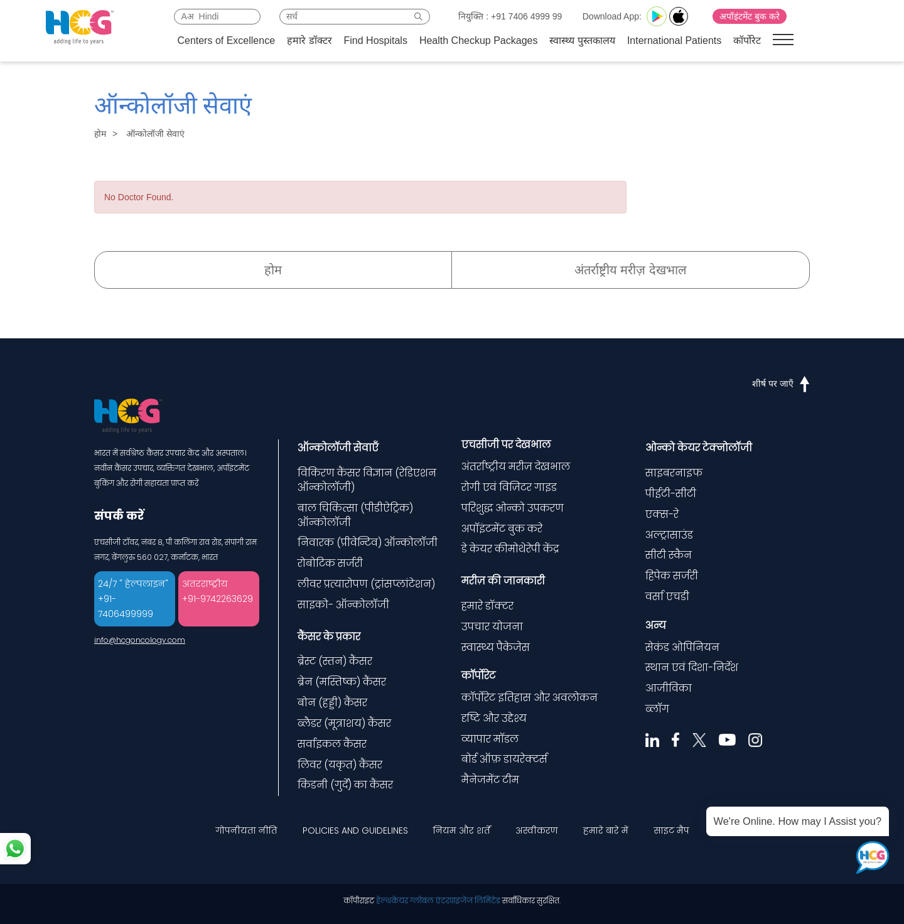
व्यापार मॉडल (490, 739)
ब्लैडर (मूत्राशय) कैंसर (344, 723)
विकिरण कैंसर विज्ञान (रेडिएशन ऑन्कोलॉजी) (367, 480)
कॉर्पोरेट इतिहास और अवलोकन (529, 697)
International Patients (674, 40)
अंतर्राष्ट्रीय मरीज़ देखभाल (630, 270)
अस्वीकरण (536, 830)
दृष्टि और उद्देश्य (494, 718)
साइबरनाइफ (673, 473)
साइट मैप (671, 830)
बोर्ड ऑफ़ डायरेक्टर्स (504, 759)
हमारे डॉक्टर (309, 40)
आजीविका (668, 688)
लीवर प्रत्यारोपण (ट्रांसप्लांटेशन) (366, 584)
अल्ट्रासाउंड (669, 535)
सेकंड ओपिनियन (682, 647)
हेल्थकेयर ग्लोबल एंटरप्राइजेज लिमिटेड (438, 900)
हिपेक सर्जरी (671, 576)
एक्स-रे (662, 514)
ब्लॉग (657, 709)
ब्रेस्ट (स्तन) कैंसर (335, 661)
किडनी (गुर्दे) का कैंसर (345, 785)
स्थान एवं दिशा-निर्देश (691, 667)
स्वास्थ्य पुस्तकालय (582, 40)
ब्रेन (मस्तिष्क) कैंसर (342, 682)
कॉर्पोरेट (747, 40)
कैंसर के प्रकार (329, 637)
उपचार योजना (492, 627)
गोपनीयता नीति (246, 830)
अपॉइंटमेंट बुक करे (749, 16)
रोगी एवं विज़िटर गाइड (509, 487)
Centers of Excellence (226, 40)
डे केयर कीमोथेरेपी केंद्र (510, 549)
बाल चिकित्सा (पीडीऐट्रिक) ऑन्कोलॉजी (355, 515)
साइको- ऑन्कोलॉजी (343, 605)
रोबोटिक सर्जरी (330, 563)
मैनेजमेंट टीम (490, 780)
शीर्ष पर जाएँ (781, 384)
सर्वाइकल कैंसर (332, 744)
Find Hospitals (375, 40)
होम (100, 134)
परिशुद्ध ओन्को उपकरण (512, 508)
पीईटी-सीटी (670, 493)
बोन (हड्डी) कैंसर (332, 703)
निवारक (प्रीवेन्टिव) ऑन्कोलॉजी (368, 542)
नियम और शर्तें (461, 830)
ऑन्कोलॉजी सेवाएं (155, 134)
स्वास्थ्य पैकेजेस (495, 647)
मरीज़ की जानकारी (503, 581)
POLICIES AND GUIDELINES (355, 830)
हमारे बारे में (605, 830)
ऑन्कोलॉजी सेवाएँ (338, 448)
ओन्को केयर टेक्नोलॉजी (698, 448)
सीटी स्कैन (668, 555)
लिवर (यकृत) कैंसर (340, 765)
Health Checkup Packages (478, 40)
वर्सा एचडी (667, 596)
